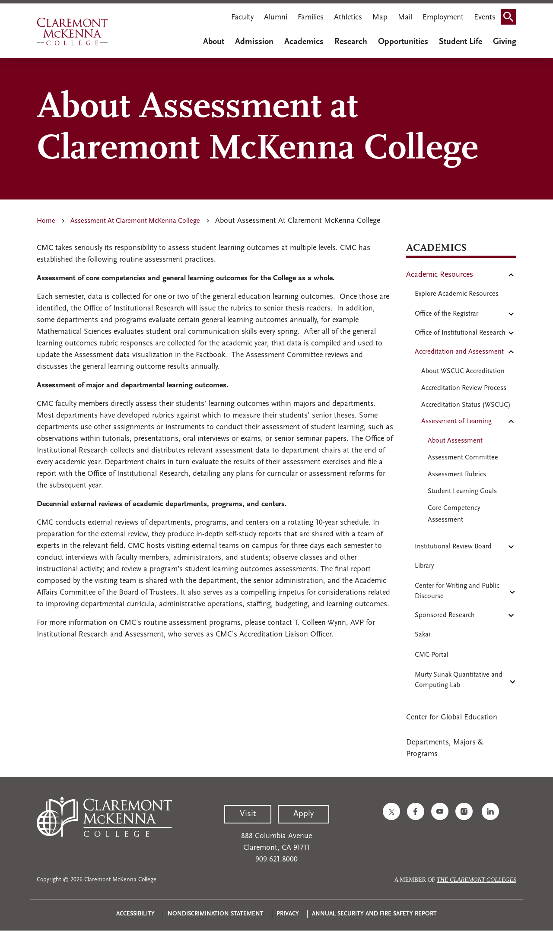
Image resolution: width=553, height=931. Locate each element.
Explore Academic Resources (457, 294)
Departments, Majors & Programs (444, 748)
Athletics (348, 17)
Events (485, 17)
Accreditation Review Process (463, 388)
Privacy (287, 914)
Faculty (242, 17)
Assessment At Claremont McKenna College (135, 221)
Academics (304, 42)
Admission (254, 42)
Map (380, 17)
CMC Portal (431, 655)
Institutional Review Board (453, 546)
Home (46, 221)
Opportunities (403, 42)
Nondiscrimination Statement (216, 914)
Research (350, 42)
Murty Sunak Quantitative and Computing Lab (458, 680)
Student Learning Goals (462, 491)
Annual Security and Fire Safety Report (374, 914)
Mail (405, 17)
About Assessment (455, 440)
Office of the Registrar (446, 313)
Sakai (422, 634)
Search (511, 14)
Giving (504, 42)
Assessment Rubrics (457, 474)
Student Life (460, 42)
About (213, 42)
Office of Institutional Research (460, 332)
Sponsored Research (445, 615)
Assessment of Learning (456, 421)
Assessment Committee (463, 457)
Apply (303, 814)
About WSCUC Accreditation (463, 371)
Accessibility (135, 914)
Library (424, 566)
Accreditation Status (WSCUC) (466, 405)
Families (311, 17)
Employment (443, 17)
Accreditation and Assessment (459, 351)
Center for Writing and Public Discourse (457, 591)
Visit (248, 814)
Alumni (275, 17)
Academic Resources (439, 275)
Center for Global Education (451, 717)
